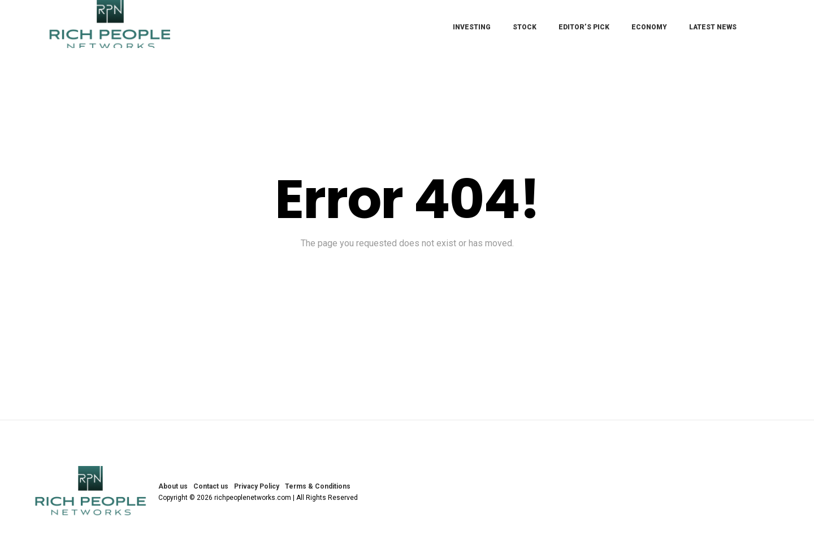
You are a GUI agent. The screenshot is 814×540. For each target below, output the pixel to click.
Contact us (210, 486)
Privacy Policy (256, 486)
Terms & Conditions (317, 486)
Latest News (713, 27)
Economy (649, 27)
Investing (472, 27)
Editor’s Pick (583, 27)
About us (173, 486)
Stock (524, 27)
